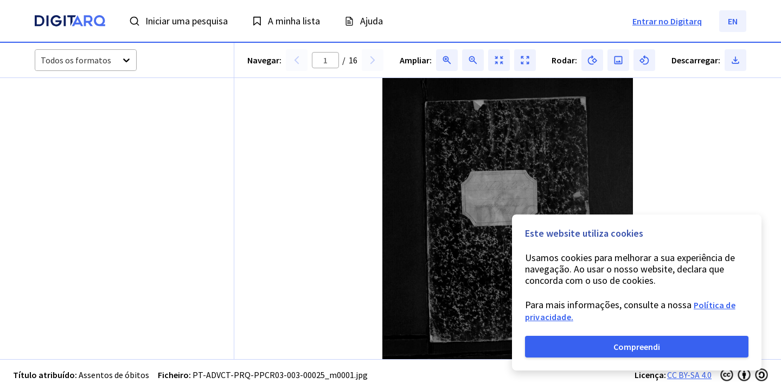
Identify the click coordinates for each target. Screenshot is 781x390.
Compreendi (636, 346)
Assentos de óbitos (114, 374)
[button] (76, 132)
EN (733, 21)
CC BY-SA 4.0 (689, 374)
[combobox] (41, 60)
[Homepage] (70, 22)
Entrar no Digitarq (667, 21)
